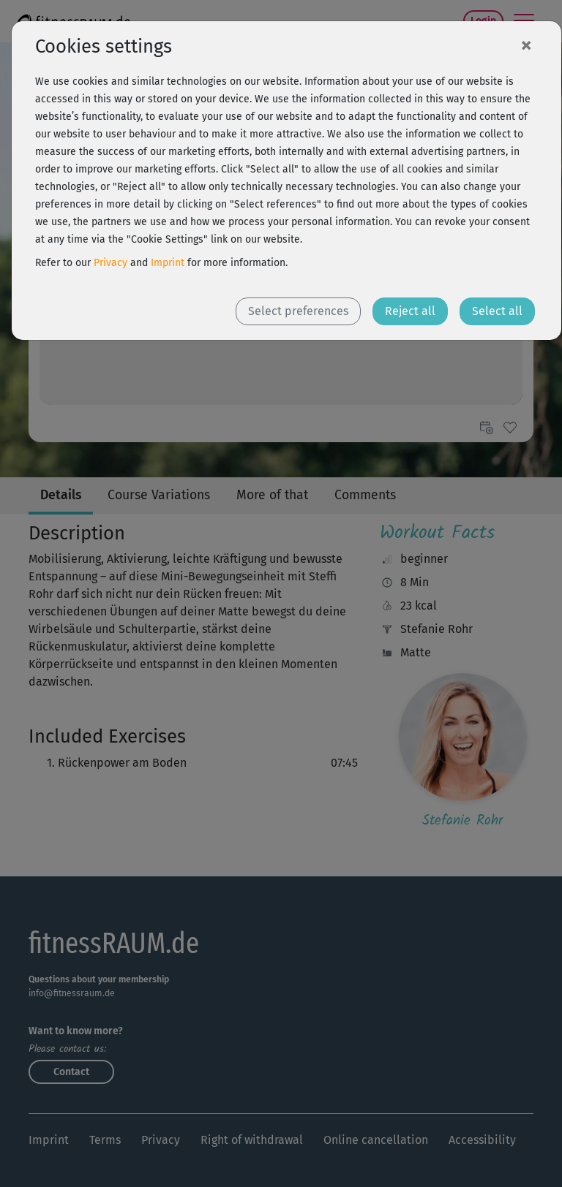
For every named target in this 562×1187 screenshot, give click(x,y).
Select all (497, 311)
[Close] (526, 44)
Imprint (167, 263)
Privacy (110, 263)
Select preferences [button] (298, 311)
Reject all (410, 311)
